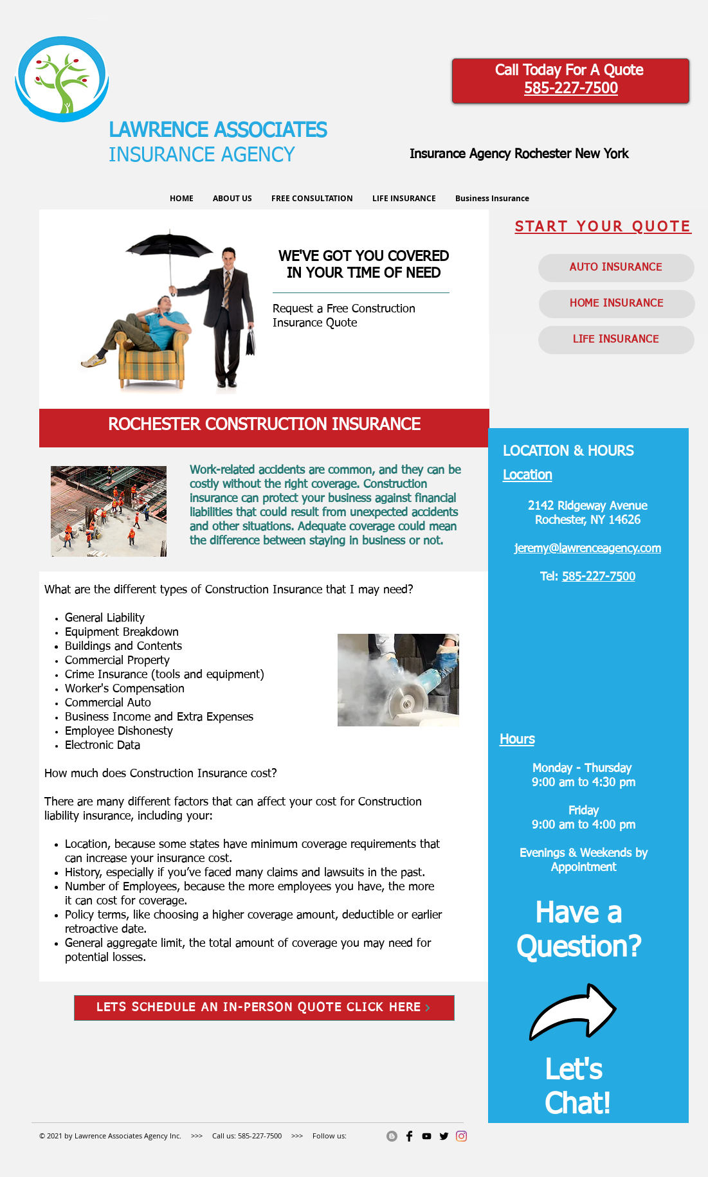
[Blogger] (391, 1136)
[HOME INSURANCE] (617, 304)
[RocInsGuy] (426, 1136)
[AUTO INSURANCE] (616, 268)
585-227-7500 (571, 89)
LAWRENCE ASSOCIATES (218, 131)
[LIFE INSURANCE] (616, 340)
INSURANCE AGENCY (202, 156)
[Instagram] (461, 1136)
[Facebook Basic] (409, 1136)
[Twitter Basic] (444, 1136)
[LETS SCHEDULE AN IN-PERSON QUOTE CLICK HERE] (264, 1008)
